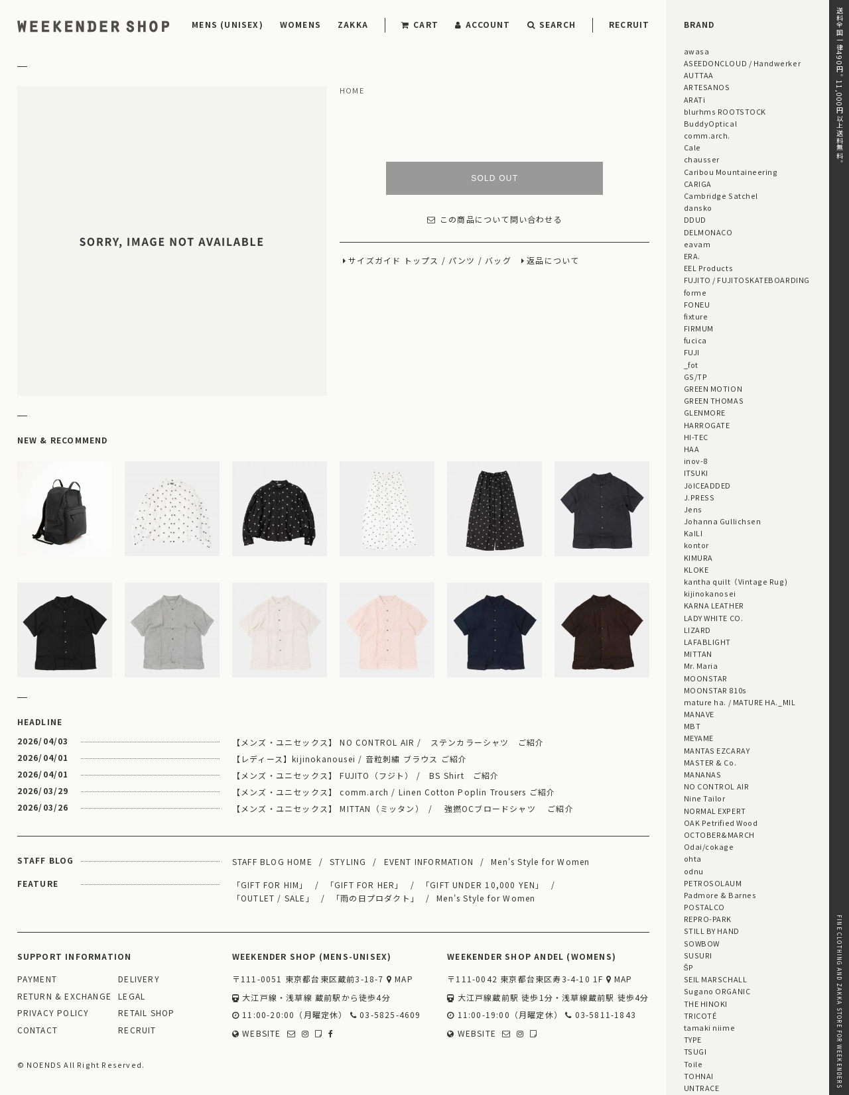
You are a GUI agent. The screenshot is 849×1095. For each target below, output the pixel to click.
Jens (693, 509)
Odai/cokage (709, 846)
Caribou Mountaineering (731, 171)
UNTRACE (702, 1087)
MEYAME (699, 737)
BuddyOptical (710, 123)
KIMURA (698, 557)
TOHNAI (699, 1075)
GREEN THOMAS (714, 400)
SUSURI (698, 955)
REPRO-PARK (708, 918)
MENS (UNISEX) (227, 24)
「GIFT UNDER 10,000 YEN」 (483, 884)
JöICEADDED (707, 485)
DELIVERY (139, 979)
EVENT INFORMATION (429, 861)
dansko (698, 207)
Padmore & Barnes (720, 895)
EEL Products (708, 267)
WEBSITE (256, 1034)
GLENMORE (705, 412)
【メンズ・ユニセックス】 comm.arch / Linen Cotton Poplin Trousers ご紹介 (393, 791)
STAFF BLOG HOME (272, 861)
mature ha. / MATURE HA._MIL (740, 702)
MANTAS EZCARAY (717, 750)
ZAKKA (353, 24)
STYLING (348, 861)
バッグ (498, 261)
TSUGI (695, 1051)
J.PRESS (699, 497)
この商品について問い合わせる (494, 220)
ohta (693, 858)
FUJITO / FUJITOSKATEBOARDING (747, 279)
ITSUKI (696, 472)
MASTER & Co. (710, 762)
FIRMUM (699, 328)
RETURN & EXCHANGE (64, 997)
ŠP (689, 967)
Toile (693, 1064)
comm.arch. (707, 135)
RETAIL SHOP (146, 1013)
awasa (697, 51)
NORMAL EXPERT (715, 810)
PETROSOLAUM (713, 883)
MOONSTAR (706, 678)
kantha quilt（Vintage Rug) (736, 581)
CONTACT (37, 1030)
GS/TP (696, 376)
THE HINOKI (706, 1003)
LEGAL (131, 997)
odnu (694, 871)
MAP (400, 979)
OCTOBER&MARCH (719, 834)
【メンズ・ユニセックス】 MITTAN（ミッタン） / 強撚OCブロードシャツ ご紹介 (403, 808)
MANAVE (699, 714)
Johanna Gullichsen (722, 521)
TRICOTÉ (700, 1015)
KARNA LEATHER (714, 605)
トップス (421, 261)
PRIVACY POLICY (53, 1013)
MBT (692, 725)
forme (695, 292)
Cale (692, 147)
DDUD (695, 219)
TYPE (693, 1039)
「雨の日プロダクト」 (375, 897)
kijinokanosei (710, 593)
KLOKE (696, 569)
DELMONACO (708, 232)
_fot (691, 364)
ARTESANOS (707, 87)
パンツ (462, 261)
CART (419, 24)
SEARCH (551, 24)
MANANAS (703, 774)
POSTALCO (704, 906)
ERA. (692, 256)
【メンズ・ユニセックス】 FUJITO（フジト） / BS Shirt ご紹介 (365, 775)
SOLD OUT (494, 178)
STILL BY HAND (712, 930)
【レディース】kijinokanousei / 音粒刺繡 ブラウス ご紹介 (349, 758)
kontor (696, 545)
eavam (697, 244)
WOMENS (300, 24)
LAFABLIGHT (707, 641)
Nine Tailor (705, 798)
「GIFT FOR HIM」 (270, 884)
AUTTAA (699, 75)
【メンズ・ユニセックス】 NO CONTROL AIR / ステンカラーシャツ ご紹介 (388, 742)
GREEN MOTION (713, 388)
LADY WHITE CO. (714, 617)
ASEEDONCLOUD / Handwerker (742, 63)
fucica (695, 340)
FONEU (697, 304)
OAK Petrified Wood (721, 822)
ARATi (695, 99)
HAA (692, 448)
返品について (553, 261)
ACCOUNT (483, 24)
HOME (352, 90)
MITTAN (698, 653)
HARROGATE (707, 425)
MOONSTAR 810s (715, 690)
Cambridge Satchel (721, 195)
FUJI (692, 352)
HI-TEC (696, 437)
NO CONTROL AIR (717, 786)
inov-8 (696, 460)
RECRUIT (629, 24)
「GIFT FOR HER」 (365, 884)
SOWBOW (702, 943)
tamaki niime (709, 1027)
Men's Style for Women (540, 861)
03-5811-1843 (600, 1015)
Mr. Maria (701, 665)
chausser (702, 159)
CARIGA (698, 183)
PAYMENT (37, 979)
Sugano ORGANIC (717, 991)
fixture (696, 316)
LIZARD (697, 629)
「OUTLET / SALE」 (273, 897)
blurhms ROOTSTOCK (725, 111)
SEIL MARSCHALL (716, 979)
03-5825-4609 (385, 1015)
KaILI (693, 533)
